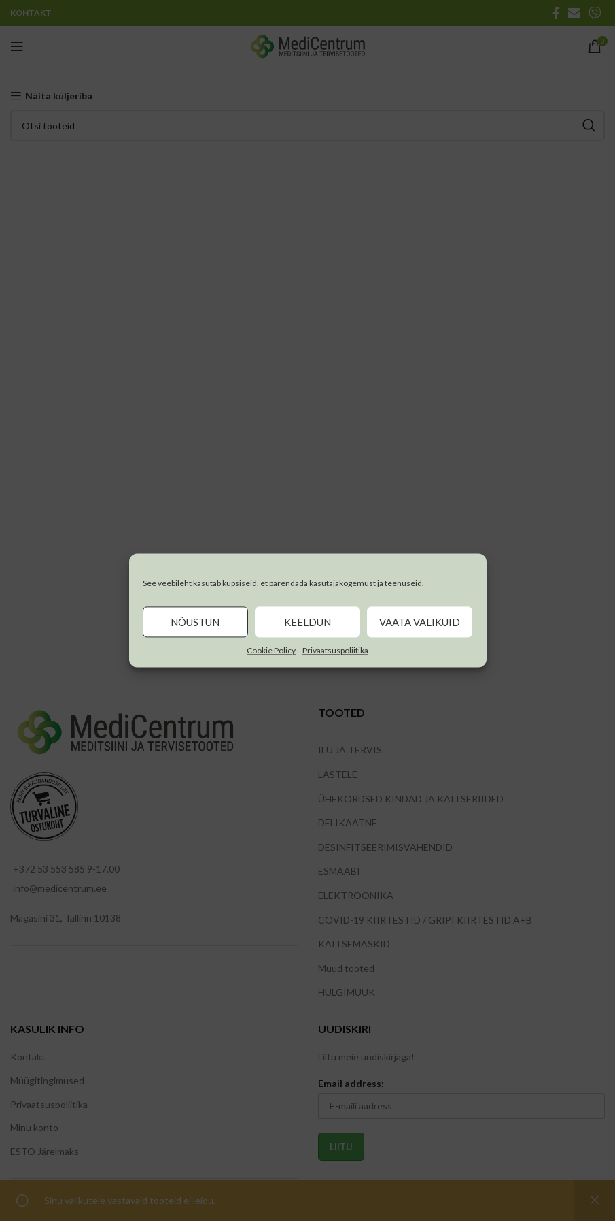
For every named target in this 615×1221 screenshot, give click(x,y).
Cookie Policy (271, 650)
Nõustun (195, 622)
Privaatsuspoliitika (335, 650)
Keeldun (307, 622)
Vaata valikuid (419, 622)
